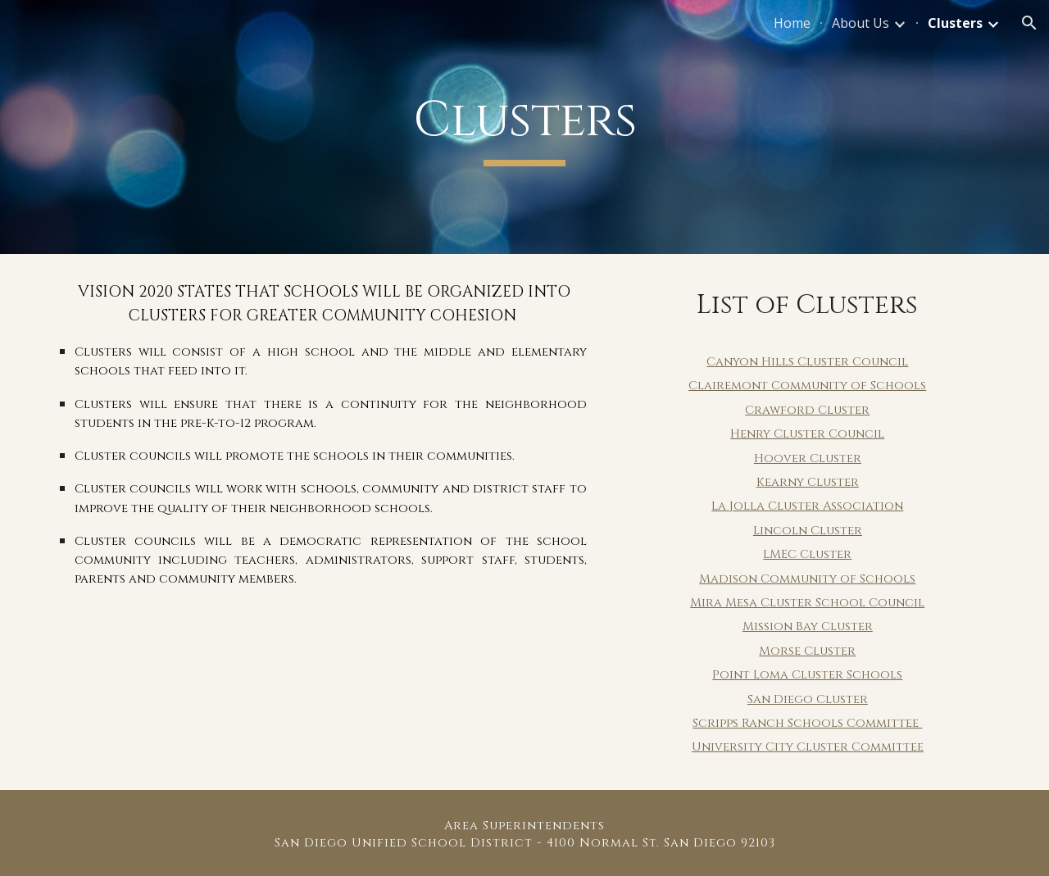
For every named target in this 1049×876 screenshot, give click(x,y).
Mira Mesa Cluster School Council (807, 602)
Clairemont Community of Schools (807, 385)
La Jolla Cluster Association (807, 506)
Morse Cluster (807, 651)
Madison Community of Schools (807, 579)
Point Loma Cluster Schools (807, 675)
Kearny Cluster (807, 482)
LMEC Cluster (807, 554)
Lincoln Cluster (807, 530)
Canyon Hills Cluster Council (807, 362)
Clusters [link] (955, 23)
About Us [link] (860, 23)
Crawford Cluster (807, 410)
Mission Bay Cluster (807, 626)
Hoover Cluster (807, 458)
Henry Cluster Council (807, 434)
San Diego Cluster (807, 699)
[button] (1029, 23)
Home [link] (792, 23)
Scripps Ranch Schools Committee (807, 723)
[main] (524, 127)
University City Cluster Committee (808, 747)
